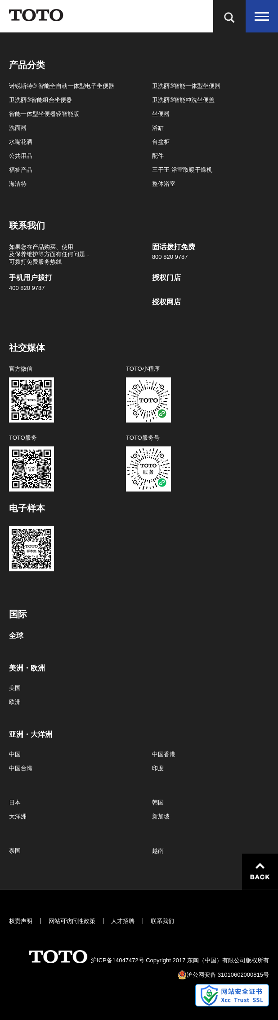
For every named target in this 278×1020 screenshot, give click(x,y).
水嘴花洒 (20, 141)
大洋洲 (18, 816)
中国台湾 (20, 768)
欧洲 (15, 701)
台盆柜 (161, 141)
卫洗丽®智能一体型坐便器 (186, 86)
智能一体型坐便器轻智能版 (44, 113)
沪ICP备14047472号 (117, 960)
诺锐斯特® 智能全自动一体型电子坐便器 (61, 86)
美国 (15, 688)
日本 (15, 802)
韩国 (158, 802)
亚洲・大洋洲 (30, 734)
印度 (158, 768)
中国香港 (163, 754)
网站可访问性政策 (72, 921)
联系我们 (162, 921)
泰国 (15, 850)
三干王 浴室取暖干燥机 (182, 169)
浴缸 (158, 127)
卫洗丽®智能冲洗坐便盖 (183, 99)
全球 (16, 635)
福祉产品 (20, 169)
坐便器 (161, 113)
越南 (158, 850)
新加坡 (161, 816)
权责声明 (20, 921)
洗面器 (18, 127)
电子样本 (27, 508)
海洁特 (18, 183)
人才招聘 (123, 921)
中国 (15, 754)
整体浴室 (163, 183)
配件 (158, 155)
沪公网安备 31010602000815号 (228, 974)
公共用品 (20, 155)
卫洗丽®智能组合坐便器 (40, 99)
